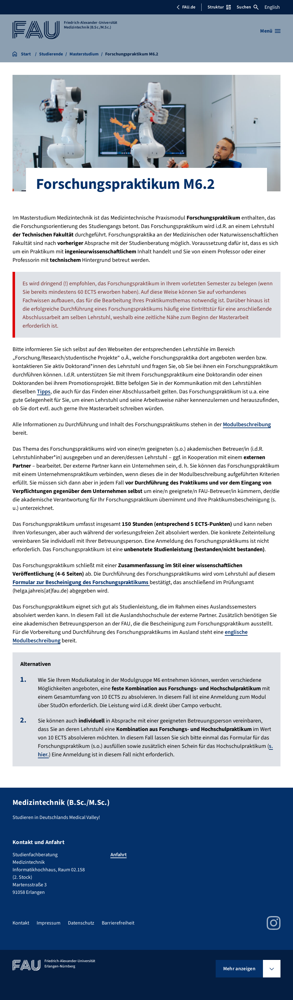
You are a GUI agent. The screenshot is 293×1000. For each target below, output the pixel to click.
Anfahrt (119, 854)
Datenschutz (81, 923)
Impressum (48, 923)
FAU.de (186, 7)
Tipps (43, 392)
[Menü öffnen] (270, 31)
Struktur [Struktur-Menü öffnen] (219, 7)
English (272, 7)
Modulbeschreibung (247, 424)
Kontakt (21, 923)
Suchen (248, 7)
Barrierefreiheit (118, 923)
